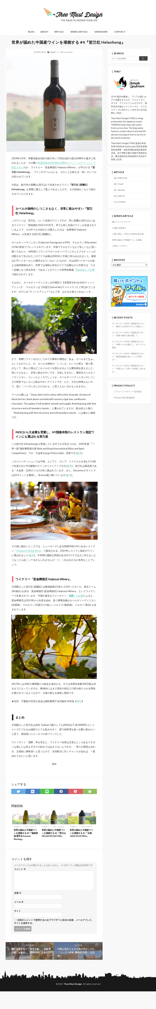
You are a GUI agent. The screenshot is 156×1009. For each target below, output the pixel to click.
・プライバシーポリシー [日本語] (127, 399)
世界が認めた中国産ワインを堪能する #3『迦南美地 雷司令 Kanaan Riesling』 (26, 851)
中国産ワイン (54, 52)
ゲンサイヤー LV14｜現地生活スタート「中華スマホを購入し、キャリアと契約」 (129, 350)
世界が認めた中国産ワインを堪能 (128, 241)
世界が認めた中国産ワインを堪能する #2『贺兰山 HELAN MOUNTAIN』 (54, 849)
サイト (17, 928)
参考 (81, 463)
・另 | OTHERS (119, 203)
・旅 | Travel (118, 184)
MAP (83, 717)
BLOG (31, 31)
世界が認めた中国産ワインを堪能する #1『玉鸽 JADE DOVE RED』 (81, 849)
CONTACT (119, 31)
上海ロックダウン (120, 248)
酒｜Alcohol (67, 52)
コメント (20, 885)
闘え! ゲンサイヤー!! (122, 223)
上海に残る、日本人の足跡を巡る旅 (129, 235)
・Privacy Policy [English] (124, 405)
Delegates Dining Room (35, 566)
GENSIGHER (100, 31)
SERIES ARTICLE (78, 31)
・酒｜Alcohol (119, 191)
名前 (17, 909)
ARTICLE (59, 31)
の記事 (43, 274)
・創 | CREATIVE (120, 178)
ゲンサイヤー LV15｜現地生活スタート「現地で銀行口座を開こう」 (128, 340)
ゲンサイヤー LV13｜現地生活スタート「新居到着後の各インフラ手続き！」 (129, 363)
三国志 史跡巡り (119, 229)
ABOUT (44, 31)
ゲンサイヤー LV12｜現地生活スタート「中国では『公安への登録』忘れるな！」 (129, 375)
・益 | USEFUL (118, 197)
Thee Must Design (72, 1001)
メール (18, 918)
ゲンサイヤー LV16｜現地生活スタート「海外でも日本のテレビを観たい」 (129, 328)
